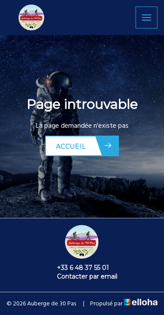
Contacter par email (82, 276)
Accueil (84, 145)
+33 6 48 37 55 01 (78, 268)
